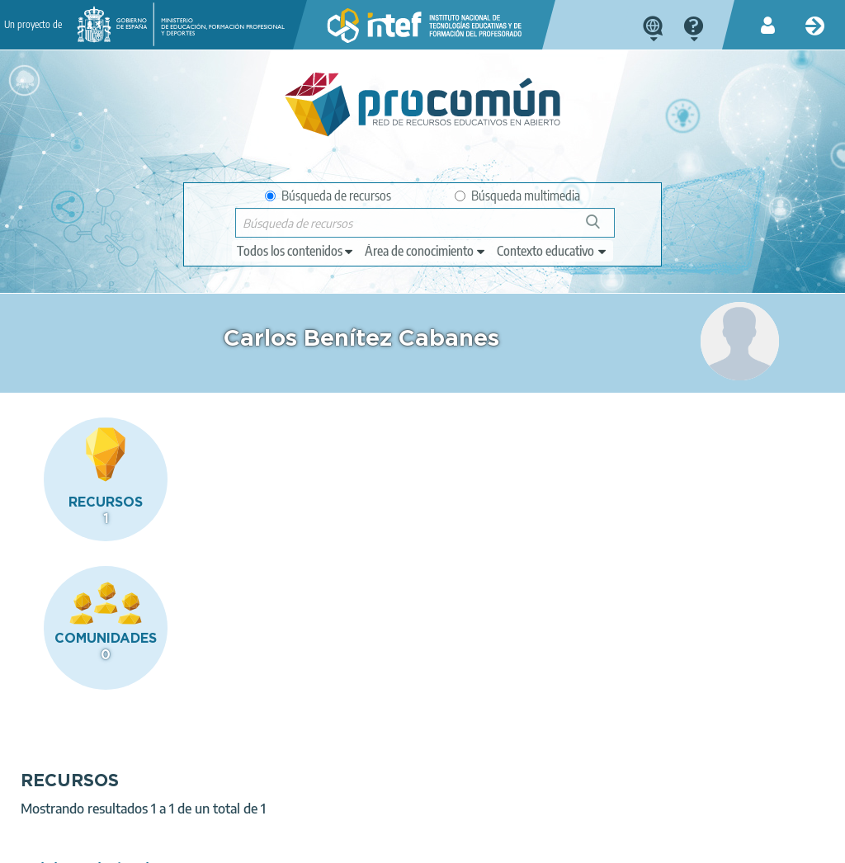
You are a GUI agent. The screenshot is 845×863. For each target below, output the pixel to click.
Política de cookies (338, 843)
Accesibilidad (440, 843)
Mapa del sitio (531, 843)
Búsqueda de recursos (328, 195)
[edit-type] (296, 251)
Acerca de (37, 843)
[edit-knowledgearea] (426, 251)
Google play (475, 778)
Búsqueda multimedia (517, 195)
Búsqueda (602, 228)
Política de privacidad (215, 843)
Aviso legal (112, 843)
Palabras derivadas (305, 550)
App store (333, 778)
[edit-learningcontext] (552, 251)
